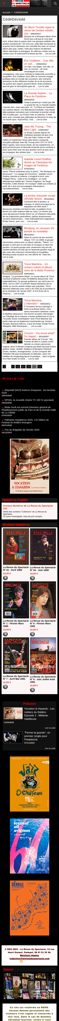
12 (28, 366)
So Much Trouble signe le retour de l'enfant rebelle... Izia (39, 30)
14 (39, 366)
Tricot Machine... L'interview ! (34, 302)
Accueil (6, 12)
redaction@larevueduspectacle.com (29, 958)
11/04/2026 (9, 722)
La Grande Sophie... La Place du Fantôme (38, 95)
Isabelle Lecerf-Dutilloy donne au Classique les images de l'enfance (38, 162)
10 (18, 366)
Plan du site (12, 961)
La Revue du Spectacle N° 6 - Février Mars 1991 (43, 623)
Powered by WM (44, 961)
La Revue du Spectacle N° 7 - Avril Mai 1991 (16, 677)
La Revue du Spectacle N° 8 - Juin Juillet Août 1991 (43, 679)
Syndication (29, 961)
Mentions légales (29, 955)
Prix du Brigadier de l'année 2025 (22, 431)
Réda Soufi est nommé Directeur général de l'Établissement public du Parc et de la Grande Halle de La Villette (29, 411)
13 (34, 366)
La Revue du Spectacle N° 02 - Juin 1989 (43, 568)
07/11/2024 (29, 743)
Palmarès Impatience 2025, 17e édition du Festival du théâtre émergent (25, 422)
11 (23, 366)
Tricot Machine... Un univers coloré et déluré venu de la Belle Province (39, 267)
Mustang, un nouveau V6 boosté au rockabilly (39, 230)
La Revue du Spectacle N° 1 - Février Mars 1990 (16, 623)
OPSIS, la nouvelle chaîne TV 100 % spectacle (29, 401)
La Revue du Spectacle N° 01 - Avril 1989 (16, 568)
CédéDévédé (21, 12)
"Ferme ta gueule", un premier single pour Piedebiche (37, 736)
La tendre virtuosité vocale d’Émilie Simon (39, 197)
